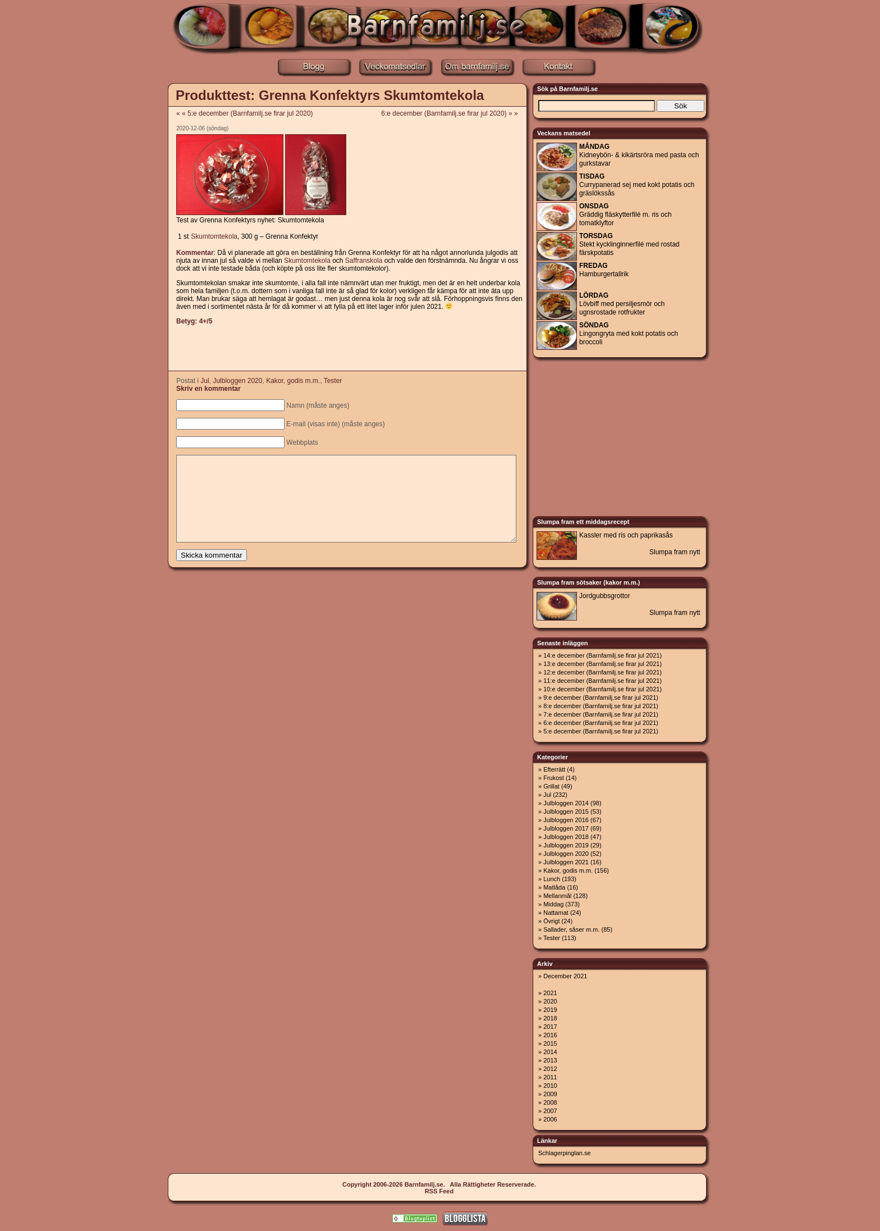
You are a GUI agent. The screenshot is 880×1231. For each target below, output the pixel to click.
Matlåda (554, 887)
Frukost (553, 777)
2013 (550, 1060)
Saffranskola (364, 261)
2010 (550, 1085)
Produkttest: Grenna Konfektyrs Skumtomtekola (330, 95)
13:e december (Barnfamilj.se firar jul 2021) (602, 663)
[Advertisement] (117, 252)
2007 (550, 1110)
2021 (550, 993)
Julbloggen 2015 (566, 811)
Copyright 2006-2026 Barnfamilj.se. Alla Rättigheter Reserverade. (439, 1184)
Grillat (551, 786)
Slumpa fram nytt (674, 552)
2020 (550, 1001)
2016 (550, 1035)
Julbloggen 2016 (566, 820)
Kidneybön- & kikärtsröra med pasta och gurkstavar (639, 155)
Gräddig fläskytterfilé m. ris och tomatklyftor (625, 214)
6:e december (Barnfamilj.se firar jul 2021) (600, 722)
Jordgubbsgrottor (604, 596)
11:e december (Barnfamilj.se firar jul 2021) (602, 680)
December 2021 (565, 976)
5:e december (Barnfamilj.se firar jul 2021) (600, 731)
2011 (550, 1077)
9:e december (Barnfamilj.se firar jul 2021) (600, 697)
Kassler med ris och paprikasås (626, 535)
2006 (550, 1119)
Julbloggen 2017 (566, 828)
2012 (550, 1068)
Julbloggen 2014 (566, 803)
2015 (550, 1043)
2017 (550, 1026)
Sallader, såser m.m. (571, 929)
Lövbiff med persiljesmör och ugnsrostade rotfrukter (622, 303)
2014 (550, 1051)
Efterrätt (554, 769)
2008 (550, 1102)
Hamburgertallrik (604, 270)
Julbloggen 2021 (566, 862)
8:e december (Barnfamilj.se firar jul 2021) (600, 706)
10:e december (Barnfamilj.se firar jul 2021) (602, 689)
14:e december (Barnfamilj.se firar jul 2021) (602, 655)
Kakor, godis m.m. (293, 381)
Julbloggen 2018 (566, 836)
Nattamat (556, 912)
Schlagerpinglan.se (564, 1153)
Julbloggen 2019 (566, 845)
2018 (550, 1018)
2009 (550, 1094)
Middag (553, 904)
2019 (550, 1009)
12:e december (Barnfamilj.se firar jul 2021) (602, 672)
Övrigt (551, 921)
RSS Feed (439, 1191)
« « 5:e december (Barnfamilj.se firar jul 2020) (244, 113)
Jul (204, 381)
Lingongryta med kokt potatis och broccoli (628, 333)
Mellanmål (557, 895)
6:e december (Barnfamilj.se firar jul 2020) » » (453, 113)
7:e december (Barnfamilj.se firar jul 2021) (600, 714)
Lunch (551, 879)
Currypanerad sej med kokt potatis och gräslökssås (636, 184)
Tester (333, 381)
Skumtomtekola (214, 236)
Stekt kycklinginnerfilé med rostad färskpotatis (629, 244)
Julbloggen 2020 (237, 381)
